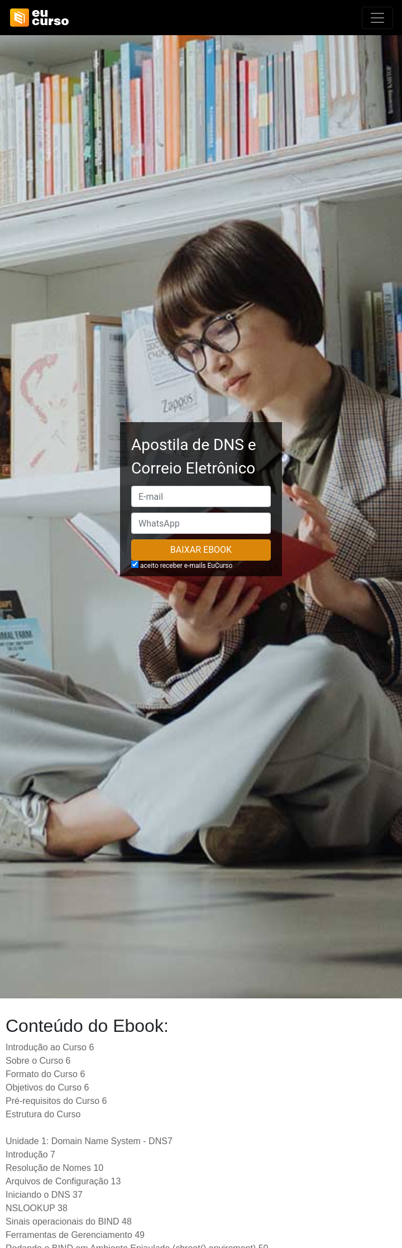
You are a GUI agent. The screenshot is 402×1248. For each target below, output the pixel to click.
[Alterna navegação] (377, 18)
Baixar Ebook (201, 549)
